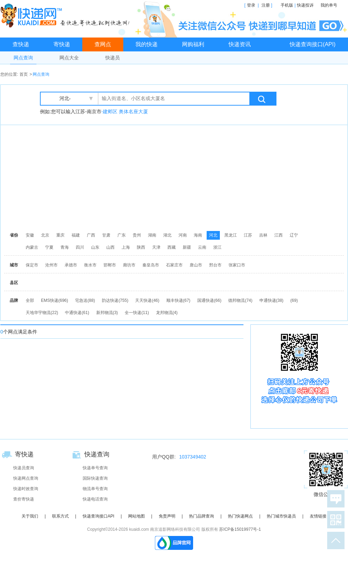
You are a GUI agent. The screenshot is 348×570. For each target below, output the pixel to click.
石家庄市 (174, 265)
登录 (251, 5)
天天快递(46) (147, 300)
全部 (30, 300)
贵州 (137, 235)
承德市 (71, 265)
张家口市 (237, 265)
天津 (156, 247)
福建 (76, 235)
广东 (121, 235)
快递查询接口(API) (312, 44)
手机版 (287, 5)
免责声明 (167, 516)
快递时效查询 (25, 488)
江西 (278, 235)
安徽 (30, 235)
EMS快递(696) (54, 300)
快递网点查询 (25, 478)
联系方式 (60, 516)
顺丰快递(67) (178, 300)
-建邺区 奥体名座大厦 (124, 111)
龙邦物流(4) (167, 312)
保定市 (32, 265)
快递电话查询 (95, 499)
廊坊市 (129, 265)
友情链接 (318, 516)
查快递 (21, 44)
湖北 (167, 235)
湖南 (152, 235)
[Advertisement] (140, 177)
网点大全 (69, 57)
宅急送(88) (85, 300)
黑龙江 (230, 235)
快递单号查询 (95, 467)
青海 (64, 247)
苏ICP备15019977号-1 (240, 529)
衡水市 (90, 265)
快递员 (112, 57)
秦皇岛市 (150, 265)
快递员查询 (23, 467)
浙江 (217, 247)
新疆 (187, 247)
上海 (126, 247)
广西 (91, 235)
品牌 (14, 300)
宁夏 (49, 247)
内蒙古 (32, 247)
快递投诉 (305, 5)
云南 (202, 247)
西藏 (171, 247)
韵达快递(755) (115, 300)
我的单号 (329, 5)
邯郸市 (109, 265)
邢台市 (215, 265)
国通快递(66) (209, 300)
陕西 (141, 247)
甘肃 (106, 235)
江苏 (248, 235)
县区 (14, 282)
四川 (80, 247)
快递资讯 (240, 44)
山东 (95, 247)
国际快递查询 (95, 478)
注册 (266, 5)
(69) (294, 300)
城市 (14, 265)
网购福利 (193, 44)
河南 (183, 235)
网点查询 (23, 57)
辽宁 (294, 235)
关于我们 (30, 516)
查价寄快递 (23, 499)
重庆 (60, 235)
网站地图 (136, 516)
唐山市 (196, 265)
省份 (14, 235)
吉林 (263, 235)
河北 (213, 235)
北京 (45, 235)
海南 (198, 235)
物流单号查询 (95, 488)
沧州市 (51, 265)
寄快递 (61, 44)
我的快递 (146, 44)
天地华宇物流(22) (42, 312)
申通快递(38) (271, 300)
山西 (110, 247)
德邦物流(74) (240, 300)
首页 (23, 74)
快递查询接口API (98, 516)
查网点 (102, 44)
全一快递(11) (137, 312)
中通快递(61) (77, 312)
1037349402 (192, 457)
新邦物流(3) (107, 312)
